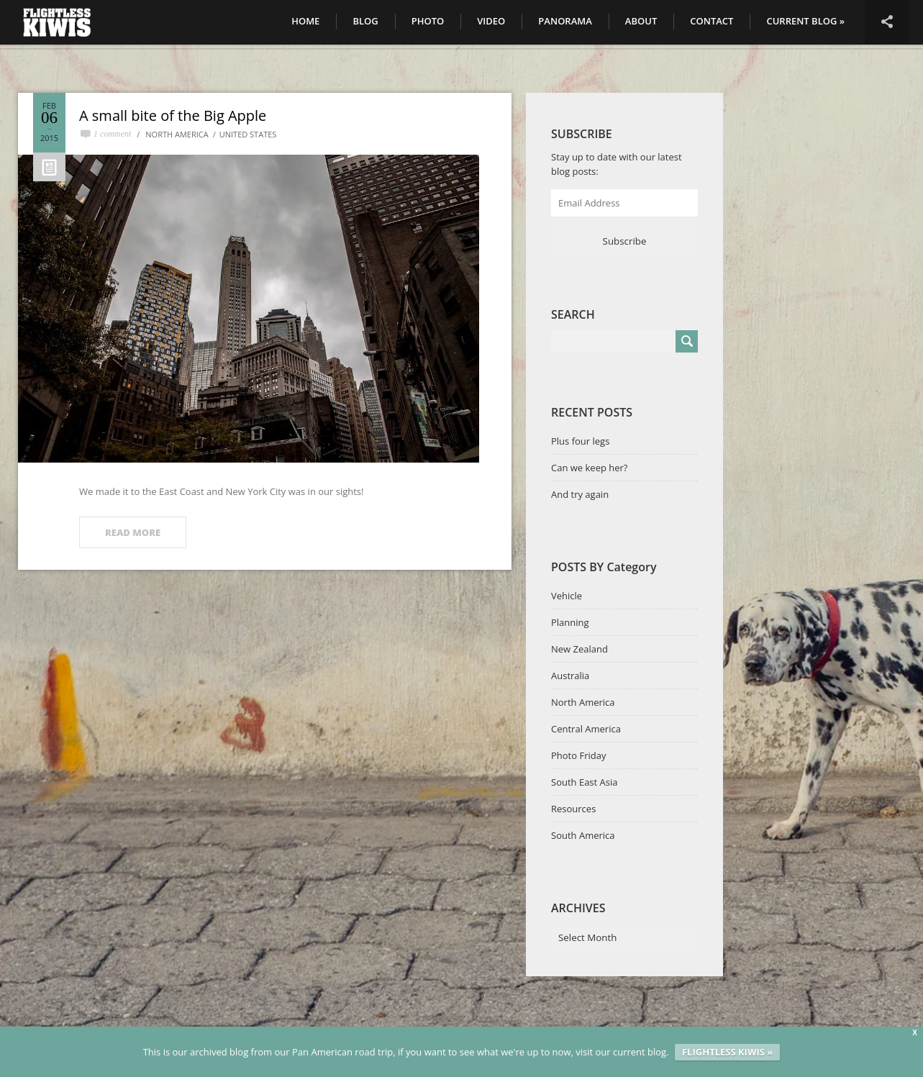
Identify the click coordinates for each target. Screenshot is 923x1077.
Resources (573, 808)
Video (491, 20)
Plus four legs (580, 441)
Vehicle (566, 595)
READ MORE (132, 532)
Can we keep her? (589, 467)
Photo (428, 20)
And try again (580, 494)
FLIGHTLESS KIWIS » (727, 1051)
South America (583, 835)
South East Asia (584, 782)
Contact (711, 20)
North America (176, 134)
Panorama (564, 20)
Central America (586, 728)
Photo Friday (578, 755)
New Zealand (579, 648)
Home (305, 20)
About (641, 20)
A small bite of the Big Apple (172, 115)
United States (248, 134)
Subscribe (625, 241)
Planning (570, 622)
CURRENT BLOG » (805, 20)
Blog (365, 20)
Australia (570, 675)
